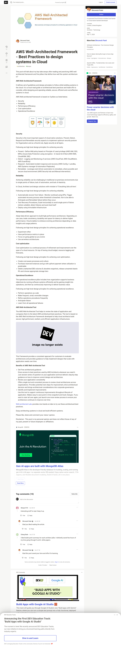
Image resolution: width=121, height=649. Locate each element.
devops (28, 66)
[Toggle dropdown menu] (77, 427)
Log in (101, 2)
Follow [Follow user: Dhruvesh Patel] (101, 14)
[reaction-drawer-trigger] (6, 47)
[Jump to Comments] (6, 54)
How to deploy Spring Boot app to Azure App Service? (101, 56)
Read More (20, 483)
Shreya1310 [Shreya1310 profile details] (24, 508)
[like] (22, 515)
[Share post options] (6, 73)
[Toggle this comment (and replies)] (17, 511)
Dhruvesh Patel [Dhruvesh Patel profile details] (27, 521)
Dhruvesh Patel (24, 40)
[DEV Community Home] (6, 2)
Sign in (56, 562)
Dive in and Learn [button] (30, 638)
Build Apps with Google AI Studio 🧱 (36, 604)
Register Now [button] (92, 121)
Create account (110, 2)
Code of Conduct (42, 565)
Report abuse (52, 565)
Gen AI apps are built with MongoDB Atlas (39, 466)
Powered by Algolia (60, 2)
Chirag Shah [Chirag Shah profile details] (24, 534)
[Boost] (6, 67)
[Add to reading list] (6, 61)
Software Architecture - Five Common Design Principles (101, 47)
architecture (21, 66)
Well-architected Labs (24, 404)
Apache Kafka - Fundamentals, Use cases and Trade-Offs (101, 65)
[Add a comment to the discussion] (49, 500)
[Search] (11, 2)
